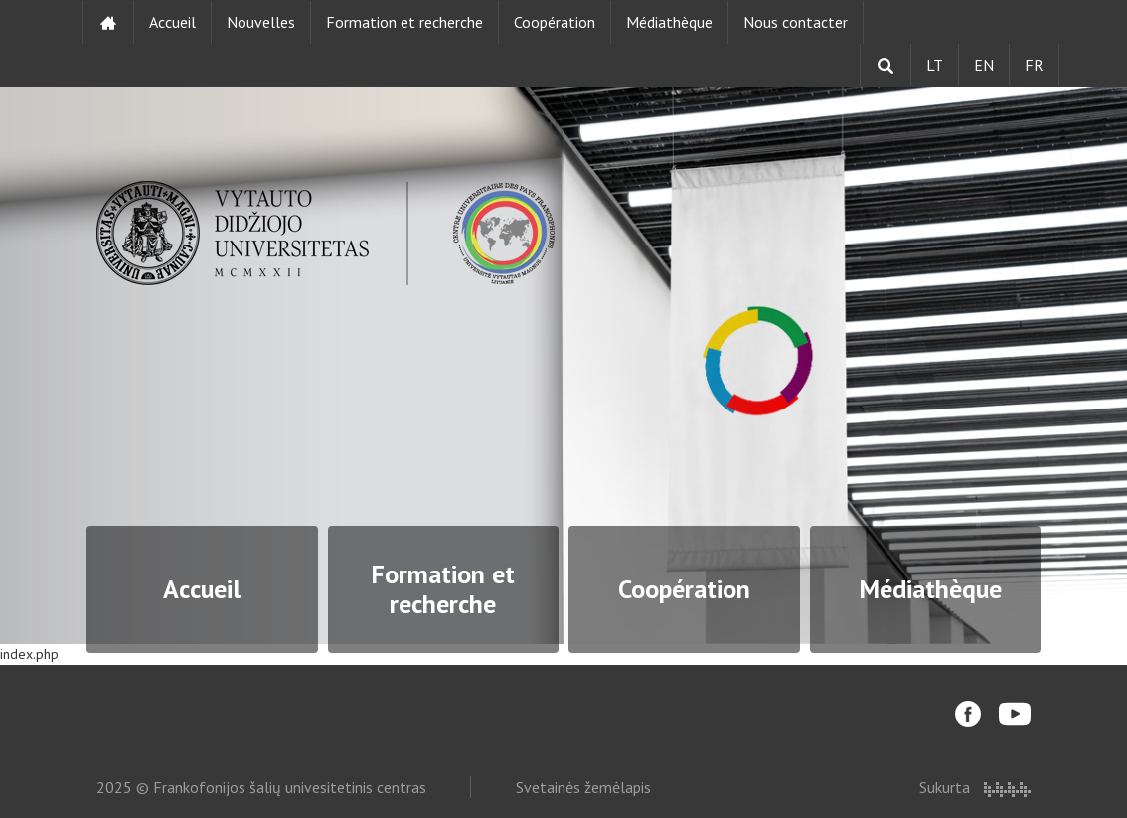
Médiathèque (669, 22)
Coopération (554, 22)
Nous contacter (795, 22)
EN (984, 65)
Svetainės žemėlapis (583, 787)
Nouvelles (261, 22)
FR (1034, 65)
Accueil (172, 22)
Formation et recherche (404, 22)
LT (934, 65)
